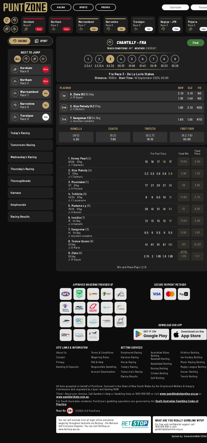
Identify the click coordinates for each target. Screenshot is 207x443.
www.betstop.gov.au (69, 429)
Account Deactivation (103, 371)
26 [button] (183, 185)
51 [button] (183, 208)
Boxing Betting (159, 368)
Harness (16, 192)
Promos (105, 7)
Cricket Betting (159, 373)
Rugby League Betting (193, 366)
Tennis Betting (189, 376)
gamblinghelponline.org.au (169, 429)
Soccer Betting (189, 371)
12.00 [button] (197, 244)
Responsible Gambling (104, 366)
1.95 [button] (183, 256)
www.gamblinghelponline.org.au (179, 393)
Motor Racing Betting (193, 362)
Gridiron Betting (190, 352)
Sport (43, 41)
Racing (61, 7)
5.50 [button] (183, 232)
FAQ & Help (97, 362)
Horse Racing (128, 362)
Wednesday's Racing (24, 156)
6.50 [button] (197, 208)
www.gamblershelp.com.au (72, 396)
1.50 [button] (197, 232)
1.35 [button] (197, 173)
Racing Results (20, 216)
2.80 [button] (197, 161)
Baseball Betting (160, 358)
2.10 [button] (197, 197)
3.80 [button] (197, 185)
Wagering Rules (100, 357)
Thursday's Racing (22, 168)
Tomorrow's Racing (23, 145)
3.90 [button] (183, 173)
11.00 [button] (184, 197)
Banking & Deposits (67, 366)
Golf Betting (158, 377)
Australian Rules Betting (160, 354)
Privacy (60, 362)
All (17, 59)
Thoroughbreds (21, 180)
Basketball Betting (161, 363)
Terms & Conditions (102, 352)
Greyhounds (18, 204)
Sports (83, 7)
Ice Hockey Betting (191, 357)
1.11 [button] (197, 256)
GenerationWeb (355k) (195, 436)
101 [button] (184, 244)
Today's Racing (20, 133)
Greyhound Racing (131, 352)
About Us (61, 352)
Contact (60, 357)
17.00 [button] (184, 161)
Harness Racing (130, 357)
